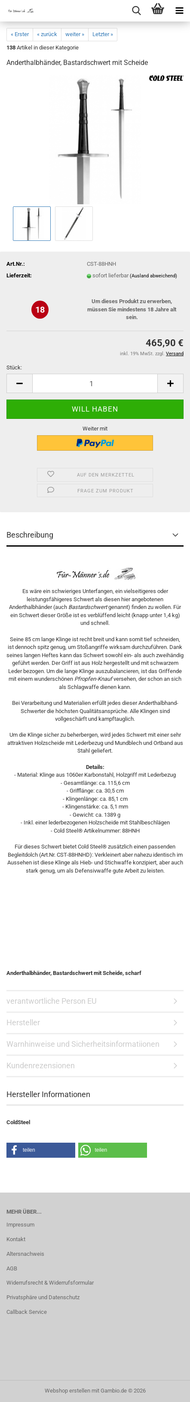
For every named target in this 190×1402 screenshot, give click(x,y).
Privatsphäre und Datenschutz (43, 1297)
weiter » (74, 34)
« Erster (20, 34)
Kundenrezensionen (40, 1065)
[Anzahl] (95, 383)
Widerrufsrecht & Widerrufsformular (50, 1282)
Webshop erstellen (67, 1390)
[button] (19, 383)
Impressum (20, 1224)
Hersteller (23, 1022)
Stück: (14, 367)
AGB (11, 1268)
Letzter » (102, 34)
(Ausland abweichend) (153, 276)
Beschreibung (29, 534)
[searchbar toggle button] (136, 11)
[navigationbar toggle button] (179, 11)
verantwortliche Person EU (51, 1000)
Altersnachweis (25, 1254)
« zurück (47, 34)
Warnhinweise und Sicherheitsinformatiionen (82, 1043)
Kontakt (15, 1239)
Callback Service (26, 1312)
